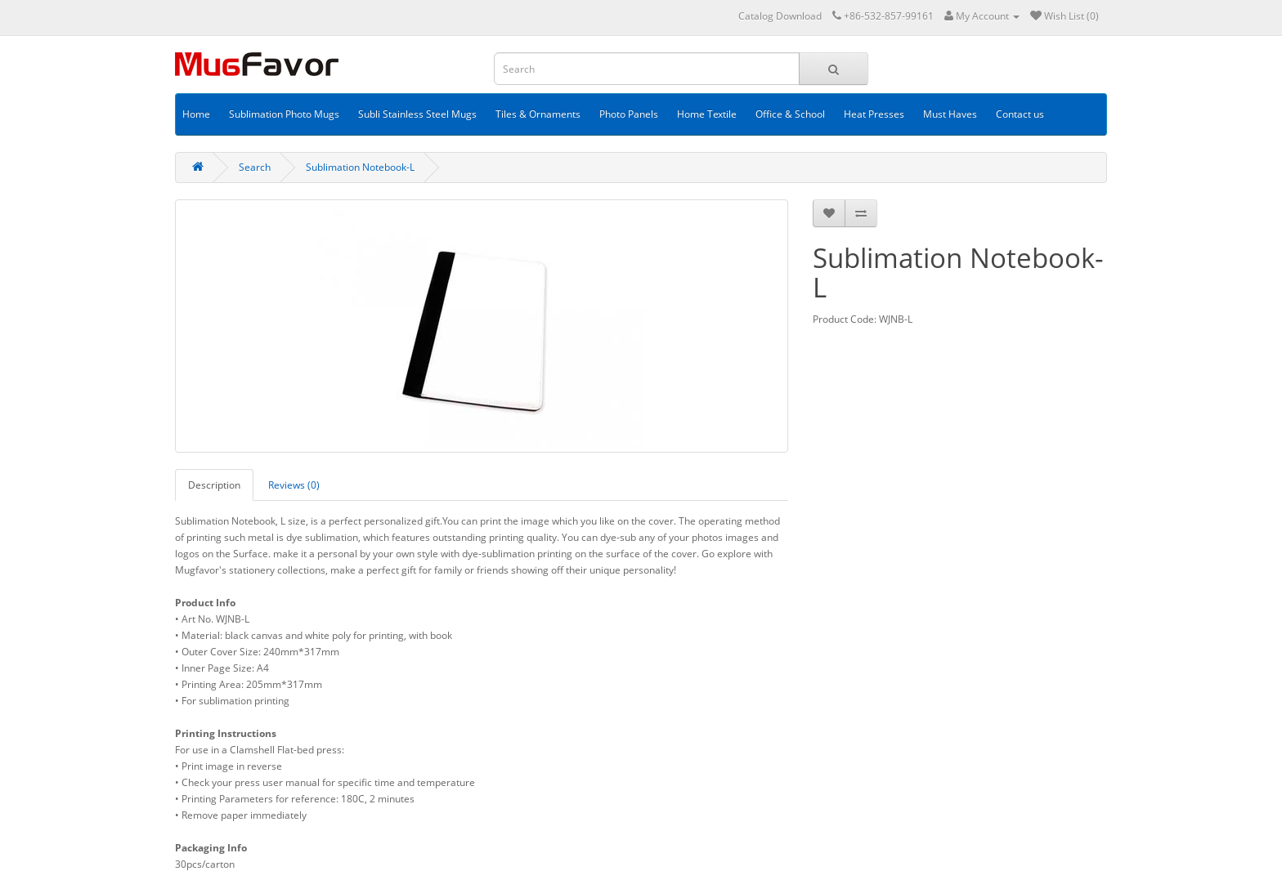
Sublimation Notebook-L (360, 167)
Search (255, 167)
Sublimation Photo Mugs (284, 114)
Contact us (1020, 114)
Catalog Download (780, 16)
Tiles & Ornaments (537, 114)
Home (196, 114)
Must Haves (950, 114)
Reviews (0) (294, 485)
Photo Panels (628, 114)
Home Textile (707, 114)
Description (214, 485)
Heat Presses (874, 114)
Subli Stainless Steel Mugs (417, 114)
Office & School (790, 114)
